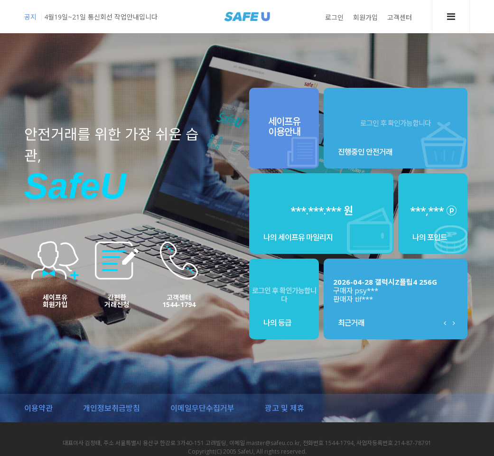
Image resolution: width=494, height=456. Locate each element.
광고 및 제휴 (284, 408)
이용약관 (38, 408)
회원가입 (365, 17)
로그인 (334, 17)
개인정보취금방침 (111, 408)
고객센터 (399, 17)
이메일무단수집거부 (202, 408)
